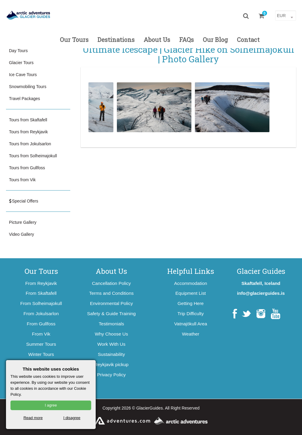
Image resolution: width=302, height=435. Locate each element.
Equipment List (191, 293)
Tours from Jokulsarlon (30, 143)
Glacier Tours (21, 62)
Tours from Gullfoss (27, 167)
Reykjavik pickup (111, 364)
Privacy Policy (111, 374)
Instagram (261, 314)
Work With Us (111, 344)
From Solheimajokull (41, 303)
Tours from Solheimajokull (33, 155)
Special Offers (23, 201)
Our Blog (215, 39)
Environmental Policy (111, 303)
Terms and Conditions (111, 293)
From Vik (41, 333)
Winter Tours (41, 354)
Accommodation (190, 283)
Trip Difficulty (190, 313)
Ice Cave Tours (23, 74)
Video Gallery (21, 234)
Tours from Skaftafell (28, 119)
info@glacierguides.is (261, 293)
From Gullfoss (41, 323)
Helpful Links (190, 271)
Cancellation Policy (111, 283)
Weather (190, 333)
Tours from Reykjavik (28, 131)
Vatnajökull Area (190, 323)
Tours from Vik (22, 179)
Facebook (235, 314)
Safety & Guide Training (111, 313)
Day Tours (18, 50)
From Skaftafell (41, 293)
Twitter (246, 314)
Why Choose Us (111, 333)
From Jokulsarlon (41, 313)
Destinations (116, 39)
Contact (248, 39)
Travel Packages (24, 98)
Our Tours (74, 39)
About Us (157, 39)
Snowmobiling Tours (27, 86)
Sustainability (111, 354)
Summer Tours (41, 344)
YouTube (275, 314)
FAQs (186, 39)
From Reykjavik (41, 283)
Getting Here (191, 303)
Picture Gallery (22, 222)
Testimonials (111, 323)
